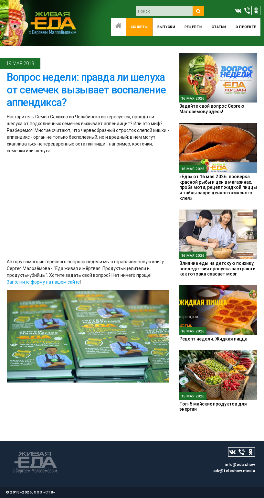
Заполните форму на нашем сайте (43, 282)
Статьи (219, 27)
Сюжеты (139, 27)
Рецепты (193, 27)
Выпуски (166, 27)
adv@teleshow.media (234, 470)
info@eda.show (240, 464)
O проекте (246, 27)
